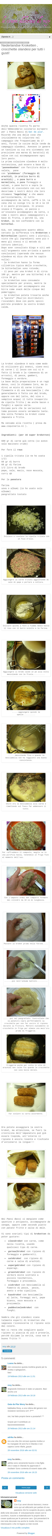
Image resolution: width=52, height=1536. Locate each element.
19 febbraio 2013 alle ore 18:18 (21, 1395)
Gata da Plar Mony (16, 1404)
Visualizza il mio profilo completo (15, 1528)
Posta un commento (12, 1478)
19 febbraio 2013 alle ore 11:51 (21, 1376)
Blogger (31, 1533)
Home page (26, 1488)
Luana (11, 1363)
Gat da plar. (36, 132)
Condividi (7, 1351)
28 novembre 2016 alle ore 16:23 (22, 1472)
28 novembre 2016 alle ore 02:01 (22, 1450)
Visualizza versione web (26, 1493)
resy (10, 1385)
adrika (10, 1437)
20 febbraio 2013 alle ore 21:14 (21, 1428)
